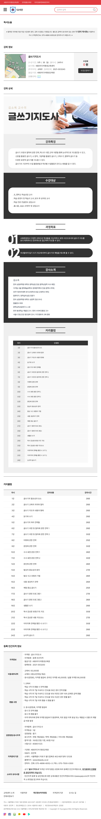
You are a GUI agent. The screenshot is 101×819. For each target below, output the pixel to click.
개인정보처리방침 (40, 793)
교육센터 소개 (9, 793)
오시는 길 (72, 793)
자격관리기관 (58, 793)
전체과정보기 (9, 796)
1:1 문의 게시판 (81, 32)
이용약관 (23, 793)
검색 (94, 9)
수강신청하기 (86, 70)
